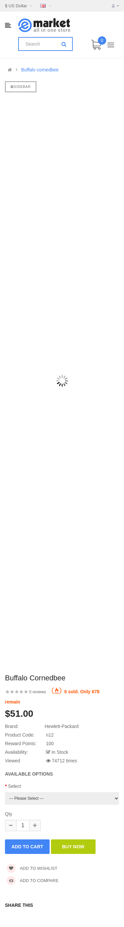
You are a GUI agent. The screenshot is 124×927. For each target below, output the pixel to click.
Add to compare (33, 880)
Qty (8, 814)
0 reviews (37, 692)
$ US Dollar (19, 5)
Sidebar (21, 87)
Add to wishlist (32, 868)
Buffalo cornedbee (40, 69)
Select (14, 786)
